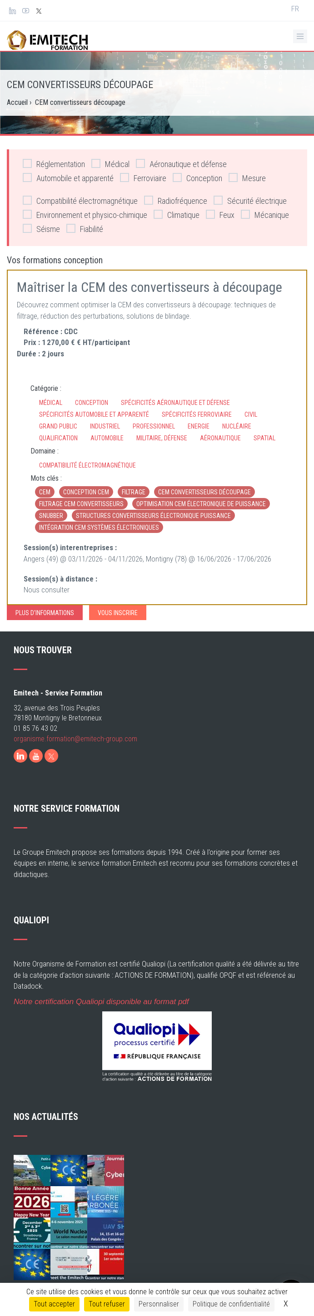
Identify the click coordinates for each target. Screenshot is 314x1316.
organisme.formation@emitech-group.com (75, 738)
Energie (198, 426)
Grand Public (58, 426)
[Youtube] (36, 756)
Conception (197, 178)
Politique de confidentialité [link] (231, 1304)
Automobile (107, 438)
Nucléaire (236, 426)
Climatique (176, 214)
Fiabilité (84, 228)
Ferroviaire (143, 178)
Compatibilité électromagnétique (80, 200)
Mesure (247, 178)
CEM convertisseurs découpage (204, 492)
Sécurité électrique (250, 200)
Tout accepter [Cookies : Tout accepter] (54, 1304)
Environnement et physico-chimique (85, 214)
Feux (220, 214)
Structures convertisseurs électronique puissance (153, 515)
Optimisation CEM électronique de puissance (201, 504)
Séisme (41, 228)
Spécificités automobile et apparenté (94, 414)
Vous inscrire (118, 612)
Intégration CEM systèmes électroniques (99, 527)
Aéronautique (220, 438)
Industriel (105, 426)
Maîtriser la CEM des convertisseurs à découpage (149, 287)
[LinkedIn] (20, 756)
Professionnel (154, 426)
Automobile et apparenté (68, 178)
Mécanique (265, 214)
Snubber (51, 515)
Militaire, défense (161, 438)
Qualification (58, 438)
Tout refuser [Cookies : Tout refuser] (107, 1304)
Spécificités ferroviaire (197, 414)
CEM (44, 492)
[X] (51, 756)
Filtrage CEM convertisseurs (81, 504)
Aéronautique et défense (181, 163)
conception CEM (86, 492)
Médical (110, 163)
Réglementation (54, 163)
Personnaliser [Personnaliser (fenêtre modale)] (159, 1304)
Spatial (264, 438)
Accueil (17, 102)
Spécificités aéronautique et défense (175, 402)
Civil (250, 414)
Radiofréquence (175, 200)
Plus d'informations (44, 612)
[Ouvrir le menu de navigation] (300, 36)
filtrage (133, 492)
